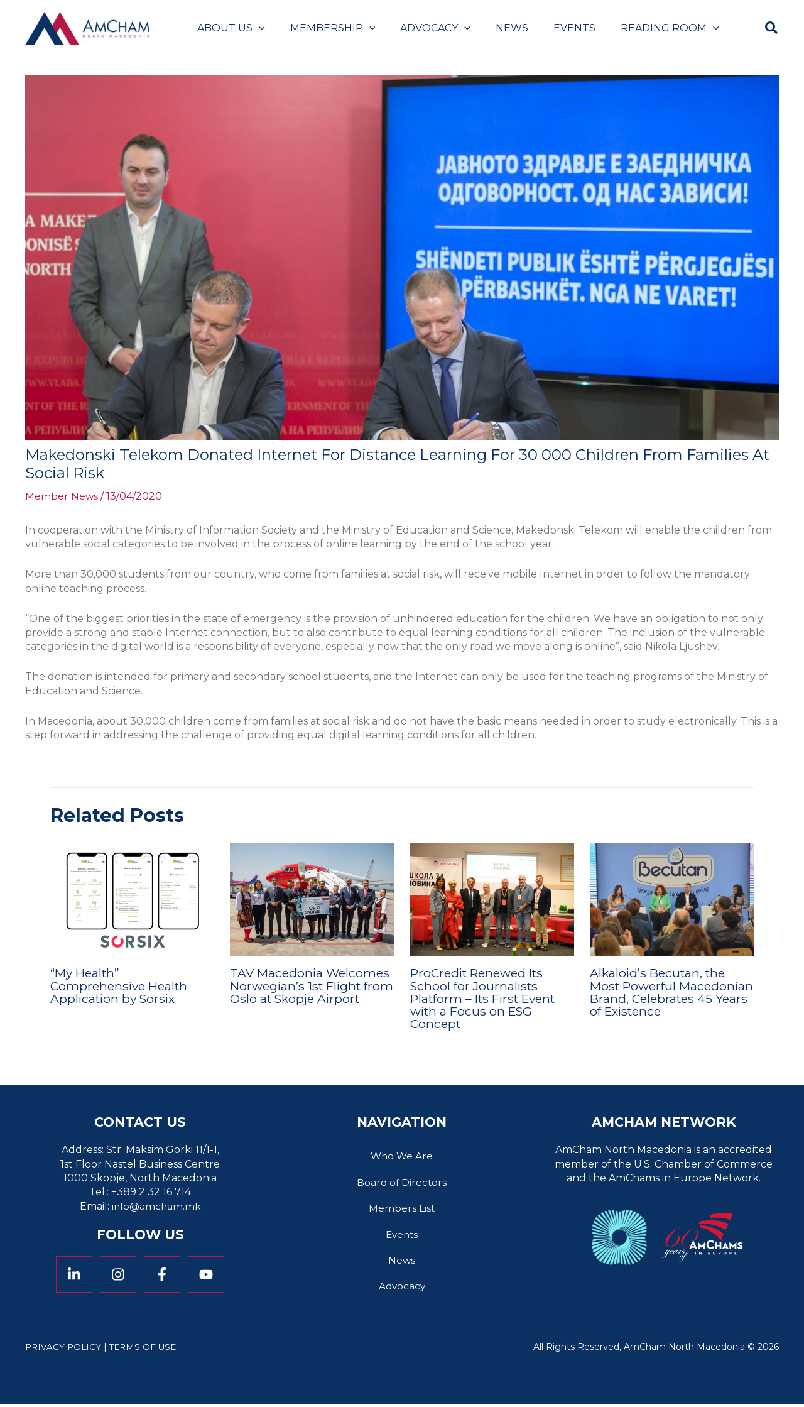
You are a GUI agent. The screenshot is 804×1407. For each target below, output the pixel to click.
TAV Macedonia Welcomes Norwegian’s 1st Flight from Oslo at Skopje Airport (312, 991)
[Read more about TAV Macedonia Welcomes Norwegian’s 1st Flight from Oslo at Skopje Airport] (312, 900)
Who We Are (402, 1156)
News (402, 1262)
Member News (62, 496)
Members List (402, 1209)
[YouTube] (206, 1274)
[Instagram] (118, 1274)
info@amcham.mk (156, 1206)
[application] (256, 28)
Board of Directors (402, 1182)
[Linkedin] (74, 1274)
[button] (772, 29)
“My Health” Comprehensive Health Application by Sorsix (121, 985)
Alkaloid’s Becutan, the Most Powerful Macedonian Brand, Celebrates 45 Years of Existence (660, 998)
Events (401, 1236)
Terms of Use (147, 1349)
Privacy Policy (64, 1349)
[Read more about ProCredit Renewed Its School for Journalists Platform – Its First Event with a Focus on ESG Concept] (492, 900)
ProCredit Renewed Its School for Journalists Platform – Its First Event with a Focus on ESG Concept (488, 998)
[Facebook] (162, 1274)
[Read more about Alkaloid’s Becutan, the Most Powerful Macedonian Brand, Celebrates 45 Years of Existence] (672, 900)
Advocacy (402, 1289)
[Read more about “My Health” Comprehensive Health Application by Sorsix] (132, 900)
